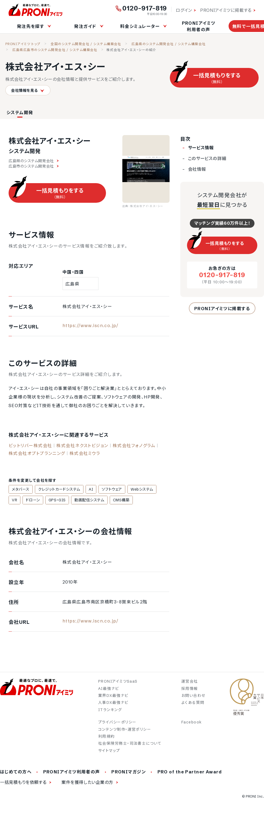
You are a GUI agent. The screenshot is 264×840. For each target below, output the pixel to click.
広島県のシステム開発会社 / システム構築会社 (168, 44)
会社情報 (197, 169)
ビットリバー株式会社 (30, 445)
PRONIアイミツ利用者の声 (198, 26)
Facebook (191, 722)
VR (155, 489)
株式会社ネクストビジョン (82, 445)
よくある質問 (192, 703)
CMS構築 (101, 500)
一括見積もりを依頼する (23, 782)
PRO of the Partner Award (189, 772)
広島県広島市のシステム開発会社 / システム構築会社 (54, 50)
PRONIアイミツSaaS (118, 681)
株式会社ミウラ (84, 453)
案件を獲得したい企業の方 (87, 782)
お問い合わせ (193, 696)
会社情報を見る (28, 90)
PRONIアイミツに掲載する (226, 10)
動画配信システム (71, 500)
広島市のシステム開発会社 (34, 166)
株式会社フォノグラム (134, 445)
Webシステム (134, 489)
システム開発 (19, 112)
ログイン (184, 10)
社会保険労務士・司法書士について (130, 744)
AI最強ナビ (108, 689)
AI (87, 489)
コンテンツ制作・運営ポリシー (124, 729)
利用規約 (106, 736)
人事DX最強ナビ (113, 703)
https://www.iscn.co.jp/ (90, 325)
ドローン (18, 500)
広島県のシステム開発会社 (34, 160)
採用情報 (189, 689)
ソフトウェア (106, 489)
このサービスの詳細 (207, 158)
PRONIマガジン (128, 772)
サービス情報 (201, 147)
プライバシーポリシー (117, 722)
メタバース (20, 489)
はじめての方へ (16, 772)
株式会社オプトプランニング (37, 453)
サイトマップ (109, 751)
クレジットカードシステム (57, 489)
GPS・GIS (40, 500)
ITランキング (110, 710)
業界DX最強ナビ (113, 696)
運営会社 (189, 681)
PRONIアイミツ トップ (23, 44)
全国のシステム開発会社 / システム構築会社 (86, 44)
